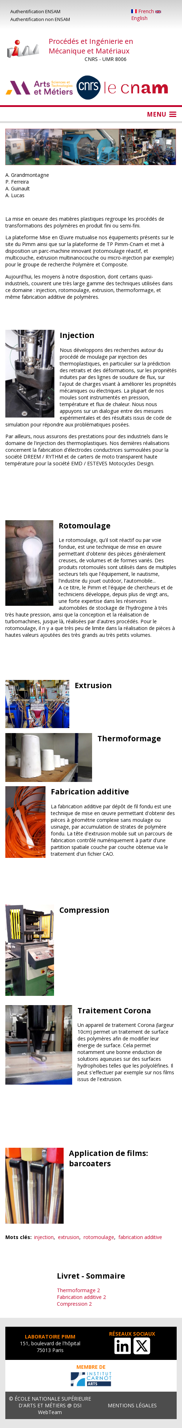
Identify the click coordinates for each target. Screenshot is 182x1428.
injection (44, 1237)
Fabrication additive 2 (81, 1297)
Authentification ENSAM (35, 11)
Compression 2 (74, 1303)
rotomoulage (99, 1237)
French (143, 11)
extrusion (68, 1237)
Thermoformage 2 (78, 1290)
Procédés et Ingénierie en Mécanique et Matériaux (91, 46)
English (146, 15)
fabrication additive (140, 1237)
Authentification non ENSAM (40, 19)
